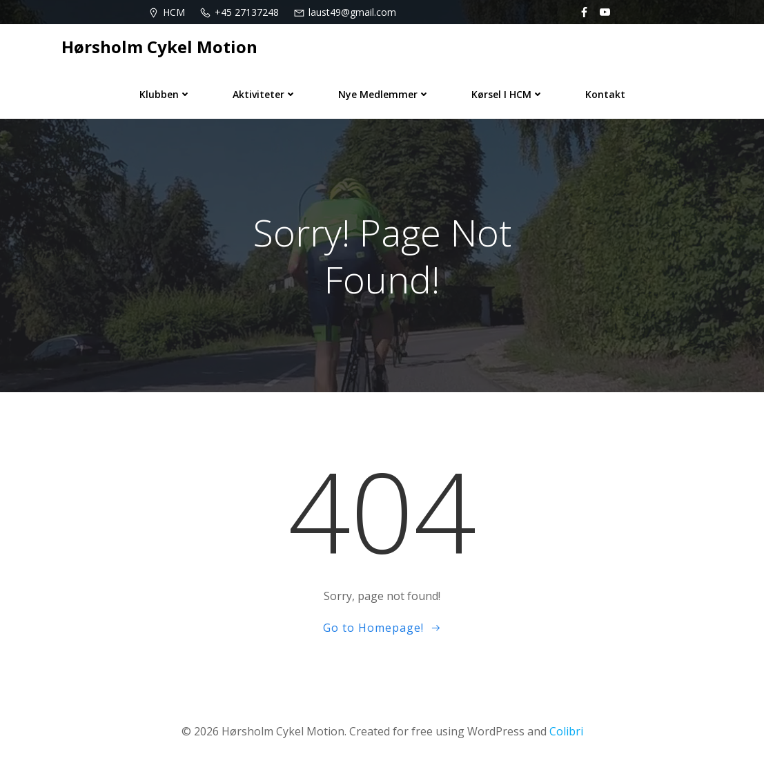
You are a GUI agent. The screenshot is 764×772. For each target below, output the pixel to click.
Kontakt (605, 94)
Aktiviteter (265, 94)
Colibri (566, 731)
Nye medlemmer (384, 94)
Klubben (165, 94)
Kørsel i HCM (507, 94)
